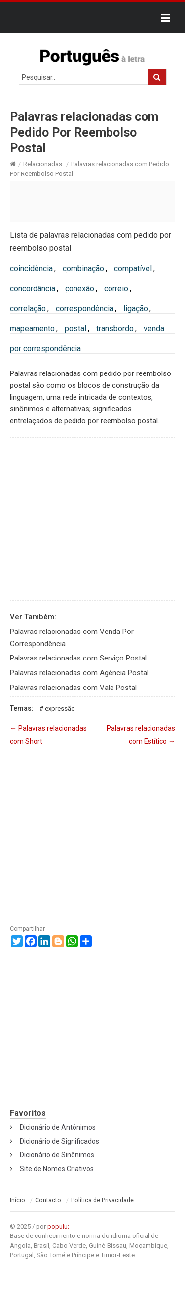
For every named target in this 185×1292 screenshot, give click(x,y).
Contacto (48, 1200)
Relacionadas (42, 164)
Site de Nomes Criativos (57, 1169)
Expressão (60, 708)
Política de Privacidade (102, 1200)
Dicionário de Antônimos (58, 1127)
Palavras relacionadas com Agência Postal (79, 672)
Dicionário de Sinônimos (57, 1155)
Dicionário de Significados (59, 1141)
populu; (58, 1226)
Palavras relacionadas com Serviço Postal (78, 658)
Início (17, 1200)
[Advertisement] (92, 201)
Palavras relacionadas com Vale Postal (73, 687)
